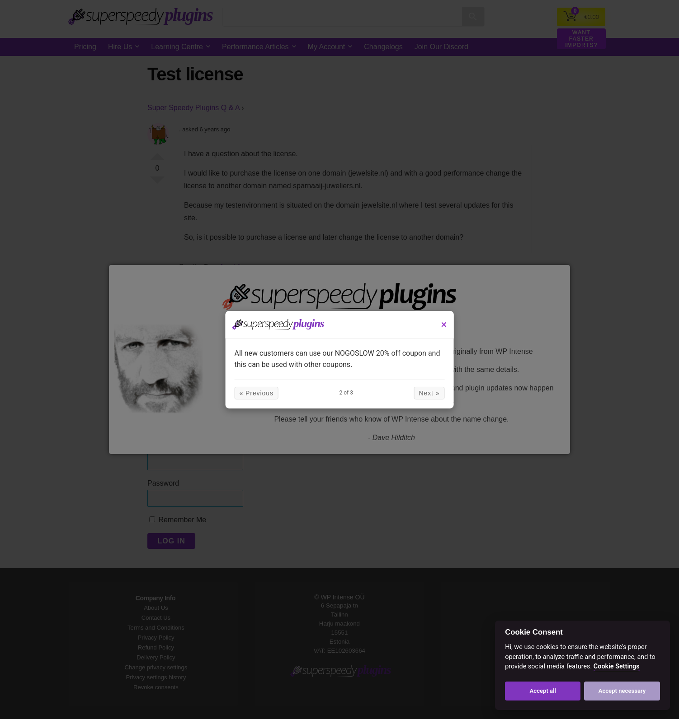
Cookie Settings (617, 666)
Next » (416, 393)
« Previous (269, 393)
